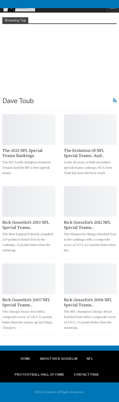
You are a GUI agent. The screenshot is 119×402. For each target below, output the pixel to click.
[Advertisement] (59, 60)
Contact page (86, 374)
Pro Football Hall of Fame (39, 374)
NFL (90, 358)
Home (25, 358)
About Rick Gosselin (58, 358)
